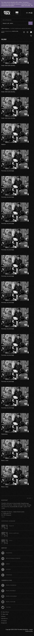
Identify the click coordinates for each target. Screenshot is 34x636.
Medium (3, 144)
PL (29, 13)
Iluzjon (6, 569)
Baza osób (4, 614)
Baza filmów (5, 612)
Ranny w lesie (4, 460)
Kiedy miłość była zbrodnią (8, 65)
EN (27, 13)
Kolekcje (3, 616)
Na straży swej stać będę (7, 170)
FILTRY (4, 39)
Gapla (5, 564)
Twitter (6, 607)
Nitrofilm (6, 575)
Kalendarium (4, 618)
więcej (3, 516)
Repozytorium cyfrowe (10, 558)
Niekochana (4, 434)
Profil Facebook (8, 585)
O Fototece (4, 620)
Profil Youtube (8, 601)
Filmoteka (6, 553)
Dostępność (4, 623)
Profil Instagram (9, 596)
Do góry (29, 498)
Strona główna (5, 28)
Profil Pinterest (8, 590)
